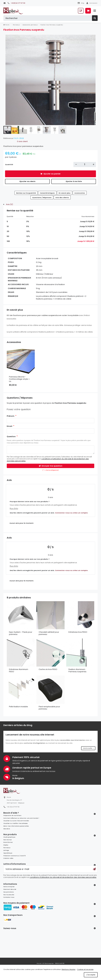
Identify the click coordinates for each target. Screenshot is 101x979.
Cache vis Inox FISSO (48, 669)
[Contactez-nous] (5, 3)
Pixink (6, 25)
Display (5, 845)
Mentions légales (68, 969)
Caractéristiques (47, 193)
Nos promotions (8, 892)
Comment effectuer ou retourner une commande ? (21, 818)
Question (11, 436)
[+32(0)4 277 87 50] (16, 3)
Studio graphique (9, 837)
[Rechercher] (50, 18)
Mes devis (6, 829)
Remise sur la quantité (26, 193)
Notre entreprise (8, 887)
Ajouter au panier (52, 173)
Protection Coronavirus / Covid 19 (14, 856)
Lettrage (6, 850)
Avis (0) (9, 204)
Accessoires (79, 193)
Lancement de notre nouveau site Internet (30, 734)
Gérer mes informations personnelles (16, 826)
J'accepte (90, 974)
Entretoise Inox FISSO (78, 632)
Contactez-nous (8, 897)
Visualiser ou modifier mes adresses (15, 823)
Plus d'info (14, 508)
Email (9, 426)
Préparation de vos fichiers (12, 815)
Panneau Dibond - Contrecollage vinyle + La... (19, 379)
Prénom (10, 416)
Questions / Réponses (41, 197)
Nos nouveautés (8, 895)
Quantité (9, 164)
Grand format (8, 842)
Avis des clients (62, 197)
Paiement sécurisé (9, 889)
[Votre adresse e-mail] (50, 869)
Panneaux (6, 848)
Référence (8, 138)
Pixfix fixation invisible (18, 706)
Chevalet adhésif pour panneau (49, 633)
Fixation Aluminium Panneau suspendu (77, 670)
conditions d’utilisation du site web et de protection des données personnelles (48, 460)
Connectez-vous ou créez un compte (71, 513)
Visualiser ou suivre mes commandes (16, 821)
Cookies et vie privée (85, 969)
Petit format (7, 840)
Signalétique (7, 853)
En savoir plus (64, 193)
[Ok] (94, 869)
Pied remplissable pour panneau (49, 707)
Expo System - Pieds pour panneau (20, 633)
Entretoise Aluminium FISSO (18, 670)
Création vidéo (8, 858)
